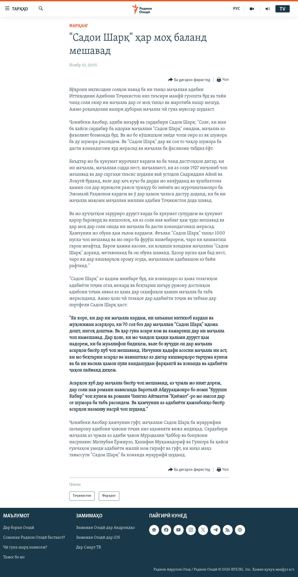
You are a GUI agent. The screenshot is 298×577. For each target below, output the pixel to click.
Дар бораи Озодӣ (18, 528)
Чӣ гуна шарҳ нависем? (25, 547)
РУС (236, 9)
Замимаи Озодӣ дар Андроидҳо (105, 528)
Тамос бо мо (14, 557)
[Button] (189, 79)
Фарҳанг (78, 26)
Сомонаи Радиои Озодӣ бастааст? (34, 538)
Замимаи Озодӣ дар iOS (98, 538)
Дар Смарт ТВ (88, 547)
